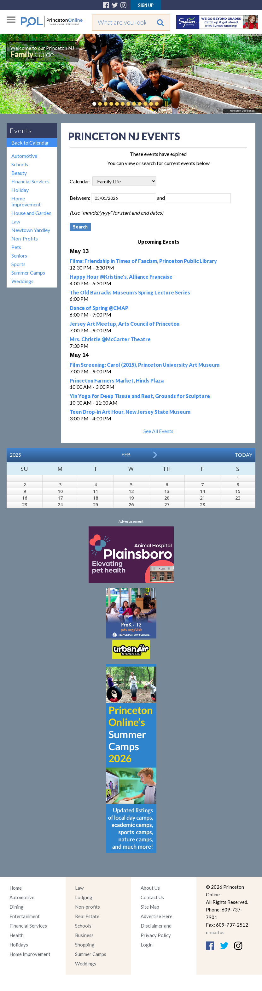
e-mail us (215, 932)
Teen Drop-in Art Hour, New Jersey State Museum (130, 412)
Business (84, 935)
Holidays (18, 944)
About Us (150, 888)
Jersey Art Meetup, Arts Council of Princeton (124, 324)
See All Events (158, 431)
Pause (166, 104)
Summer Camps (28, 273)
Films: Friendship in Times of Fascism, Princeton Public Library (143, 261)
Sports (18, 264)
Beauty (19, 173)
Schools (19, 164)
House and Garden (31, 213)
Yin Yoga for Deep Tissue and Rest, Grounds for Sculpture (140, 396)
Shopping (85, 944)
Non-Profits (24, 238)
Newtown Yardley (30, 230)
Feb (126, 454)
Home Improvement (26, 201)
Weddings (22, 281)
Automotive (24, 156)
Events (21, 130)
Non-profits (87, 907)
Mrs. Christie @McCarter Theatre (110, 339)
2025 (15, 455)
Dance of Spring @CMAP (99, 308)
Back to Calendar (30, 142)
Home (15, 888)
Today (243, 455)
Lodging (83, 897)
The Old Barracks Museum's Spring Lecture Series (130, 292)
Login (147, 944)
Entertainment (24, 916)
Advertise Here (156, 916)
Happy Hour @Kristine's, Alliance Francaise (121, 277)
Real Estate (87, 916)
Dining (16, 907)
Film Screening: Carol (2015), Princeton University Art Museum (144, 365)
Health (16, 935)
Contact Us (152, 897)
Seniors (19, 255)
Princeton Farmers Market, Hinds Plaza (117, 380)
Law (15, 221)
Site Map (150, 907)
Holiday (20, 190)
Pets (16, 247)
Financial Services (30, 181)
